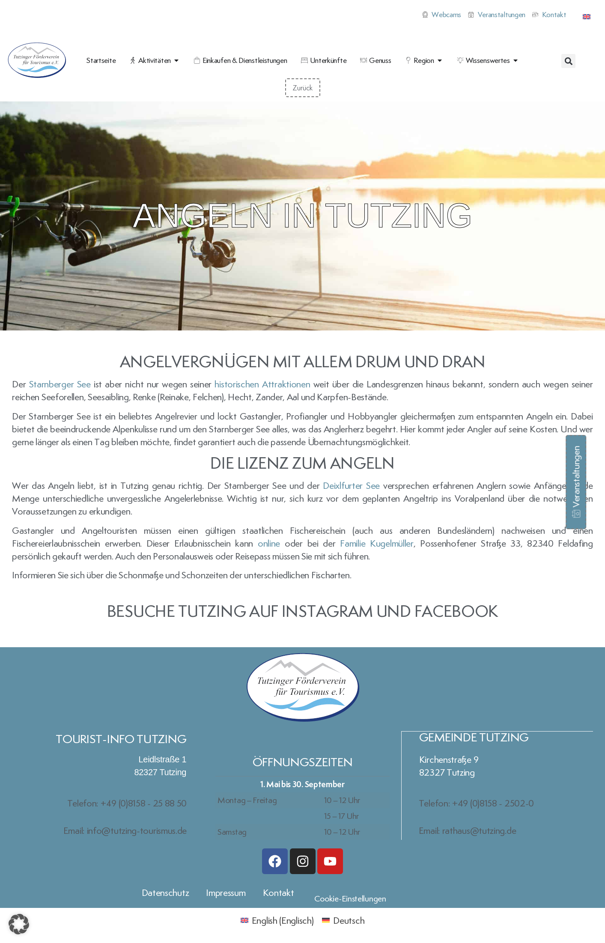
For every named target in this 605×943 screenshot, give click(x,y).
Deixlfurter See (351, 485)
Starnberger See (60, 384)
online (269, 543)
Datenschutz (165, 892)
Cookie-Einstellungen (350, 898)
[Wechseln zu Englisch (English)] (277, 919)
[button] (568, 61)
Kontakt (278, 892)
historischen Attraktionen (262, 384)
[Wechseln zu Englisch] (586, 15)
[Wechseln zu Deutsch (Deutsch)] (343, 919)
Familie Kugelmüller (376, 543)
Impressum (225, 892)
